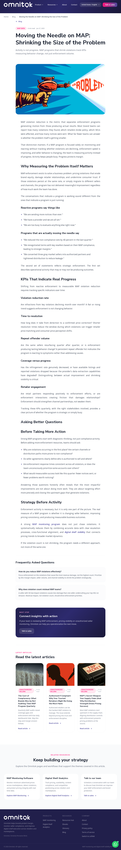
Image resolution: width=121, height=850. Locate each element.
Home (6, 17)
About (64, 5)
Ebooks (65, 824)
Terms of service (88, 832)
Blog (14, 17)
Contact (74, 5)
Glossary (65, 828)
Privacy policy (87, 828)
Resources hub (68, 820)
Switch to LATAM (88, 836)
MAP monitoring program (46, 524)
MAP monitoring (49, 820)
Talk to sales (110, 5)
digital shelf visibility (75, 532)
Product (39, 5)
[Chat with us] (115, 844)
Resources (53, 5)
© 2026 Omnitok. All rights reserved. (16, 847)
